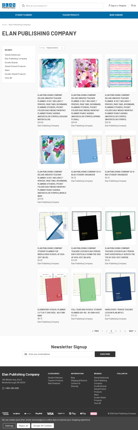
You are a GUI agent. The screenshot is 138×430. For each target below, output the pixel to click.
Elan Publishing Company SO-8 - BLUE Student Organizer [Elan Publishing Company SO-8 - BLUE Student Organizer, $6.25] (86, 173)
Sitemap (74, 386)
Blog (73, 378)
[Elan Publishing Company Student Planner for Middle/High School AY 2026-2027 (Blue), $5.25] (53, 226)
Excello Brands (11, 62)
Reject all (23, 425)
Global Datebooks (12, 55)
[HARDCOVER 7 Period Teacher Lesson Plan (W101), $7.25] (120, 287)
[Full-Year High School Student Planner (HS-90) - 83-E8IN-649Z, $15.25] (87, 287)
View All (8, 78)
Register (122, 6)
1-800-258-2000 (12, 388)
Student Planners (23, 15)
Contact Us (75, 383)
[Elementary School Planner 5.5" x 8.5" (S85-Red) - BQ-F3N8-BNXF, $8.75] (53, 287)
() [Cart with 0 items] (133, 5)
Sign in (114, 6)
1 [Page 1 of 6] (102, 331)
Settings (9, 425)
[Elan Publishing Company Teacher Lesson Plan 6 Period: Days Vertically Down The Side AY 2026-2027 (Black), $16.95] (87, 226)
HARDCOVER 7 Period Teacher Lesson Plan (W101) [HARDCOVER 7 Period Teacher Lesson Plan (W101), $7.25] (119, 311)
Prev (95, 331)
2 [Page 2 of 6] (106, 331)
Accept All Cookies (42, 425)
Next (132, 331)
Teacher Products (70, 15)
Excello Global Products (15, 74)
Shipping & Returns (79, 380)
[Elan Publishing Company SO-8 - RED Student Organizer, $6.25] (120, 149)
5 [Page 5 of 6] (120, 331)
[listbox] (55, 48)
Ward (7, 70)
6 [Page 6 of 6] (125, 331)
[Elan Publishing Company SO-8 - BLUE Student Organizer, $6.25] (87, 149)
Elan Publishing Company (16, 58)
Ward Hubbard (116, 15)
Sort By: (42, 48)
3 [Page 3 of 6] (111, 331)
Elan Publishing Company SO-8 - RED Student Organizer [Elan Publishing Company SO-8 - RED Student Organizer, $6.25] (120, 173)
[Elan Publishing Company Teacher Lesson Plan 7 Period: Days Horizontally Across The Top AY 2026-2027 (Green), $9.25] (120, 226)
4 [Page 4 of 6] (115, 331)
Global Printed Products (15, 66)
